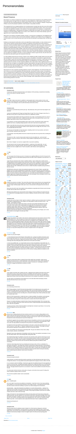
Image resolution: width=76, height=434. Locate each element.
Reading (57, 173)
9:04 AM (8, 251)
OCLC (70, 190)
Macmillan (59, 215)
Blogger (43, 430)
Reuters (56, 221)
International (63, 192)
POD (57, 230)
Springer (67, 205)
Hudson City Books (59, 14)
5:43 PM (8, 413)
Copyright (57, 170)
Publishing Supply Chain (61, 175)
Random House (60, 195)
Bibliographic (58, 186)
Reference (57, 197)
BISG (63, 208)
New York (65, 224)
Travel (61, 180)
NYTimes (63, 198)
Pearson (67, 180)
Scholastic (63, 221)
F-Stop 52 (65, 173)
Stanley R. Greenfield (60, 140)
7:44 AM (8, 176)
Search (67, 195)
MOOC (69, 214)
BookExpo (62, 201)
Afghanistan (59, 227)
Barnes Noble (9, 82)
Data (64, 171)
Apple (62, 196)
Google (20, 82)
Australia (65, 212)
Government (67, 228)
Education (58, 167)
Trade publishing (32, 82)
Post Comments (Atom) (13, 420)
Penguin (27, 82)
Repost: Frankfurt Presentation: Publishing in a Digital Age (62, 147)
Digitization (57, 211)
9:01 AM (8, 229)
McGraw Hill (66, 215)
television (63, 217)
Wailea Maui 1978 (65, 130)
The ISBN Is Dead (59, 92)
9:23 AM (8, 281)
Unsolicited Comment (63, 179)
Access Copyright (62, 226)
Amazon (57, 189)
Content (66, 189)
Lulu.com (57, 233)
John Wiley (60, 199)
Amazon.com (65, 181)
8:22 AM (8, 194)
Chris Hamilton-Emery (11, 216)
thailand (68, 223)
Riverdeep (63, 223)
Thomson (64, 190)
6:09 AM (8, 94)
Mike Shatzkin (10, 312)
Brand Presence (59, 107)
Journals (67, 196)
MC (7, 152)
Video (56, 201)
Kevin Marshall (10, 232)
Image (56, 176)
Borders (57, 181)
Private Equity (67, 177)
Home (28, 418)
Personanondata (13, 6)
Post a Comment (8, 415)
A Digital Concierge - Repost (61, 124)
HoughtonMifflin (58, 214)
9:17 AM (8, 264)
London (56, 229)
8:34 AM (8, 212)
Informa (64, 214)
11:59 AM (9, 375)
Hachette (57, 217)
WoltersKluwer (68, 203)
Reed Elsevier (64, 227)
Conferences (58, 184)
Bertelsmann (60, 204)
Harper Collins (68, 229)
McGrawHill (66, 207)
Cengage (66, 182)
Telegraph (57, 216)
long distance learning (63, 230)
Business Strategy (15, 82)
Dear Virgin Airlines (60, 117)
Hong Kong (66, 220)
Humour (69, 193)
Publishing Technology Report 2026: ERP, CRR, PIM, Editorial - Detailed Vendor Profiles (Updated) (66, 83)
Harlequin (57, 196)
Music (66, 187)
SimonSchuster (60, 203)
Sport (63, 197)
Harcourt (57, 208)
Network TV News (58, 224)
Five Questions (58, 220)
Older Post (50, 418)
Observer (64, 211)
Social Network (64, 191)
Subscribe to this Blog (59, 19)
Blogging (67, 204)
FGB (8, 180)
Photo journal (63, 168)
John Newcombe (68, 232)
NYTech (62, 222)
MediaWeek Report (61, 164)
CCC (68, 217)
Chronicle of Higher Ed (63, 210)
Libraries (65, 172)
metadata (69, 198)
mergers (63, 218)
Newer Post (6, 418)
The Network (69, 226)
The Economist (65, 216)
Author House (62, 229)
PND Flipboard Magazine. (61, 114)
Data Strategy (63, 193)
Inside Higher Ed (59, 205)
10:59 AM (9, 351)
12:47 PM (9, 402)
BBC (69, 218)
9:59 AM (8, 308)
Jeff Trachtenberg (62, 232)
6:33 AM (8, 104)
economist (69, 209)
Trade (58, 191)
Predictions (57, 190)
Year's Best (37, 82)
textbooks (59, 202)
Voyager (61, 228)
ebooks (69, 167)
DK (7, 98)
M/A (56, 180)
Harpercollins (23, 82)
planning (61, 233)
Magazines (57, 198)
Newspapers (68, 201)
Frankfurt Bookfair (67, 202)
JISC (57, 232)
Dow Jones (57, 218)
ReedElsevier (68, 184)
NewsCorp (67, 199)
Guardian (67, 197)
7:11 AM (8, 148)
